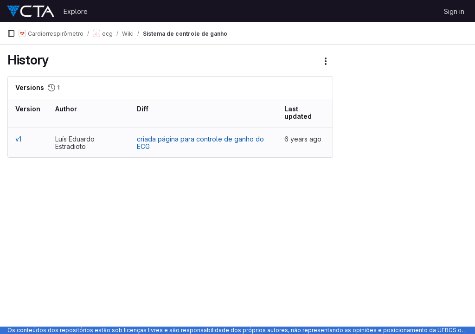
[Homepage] (30, 11)
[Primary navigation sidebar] (11, 33)
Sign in (454, 11)
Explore (76, 11)
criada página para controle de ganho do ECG (200, 142)
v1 (18, 139)
